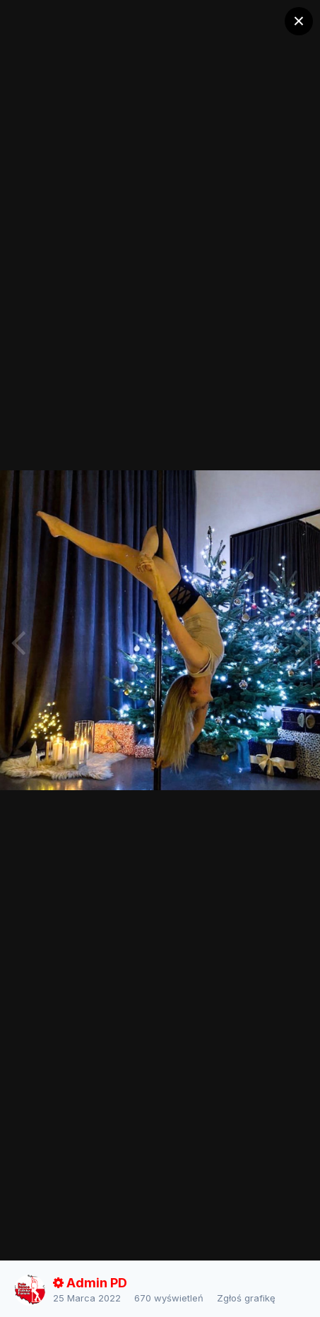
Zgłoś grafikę (246, 1298)
